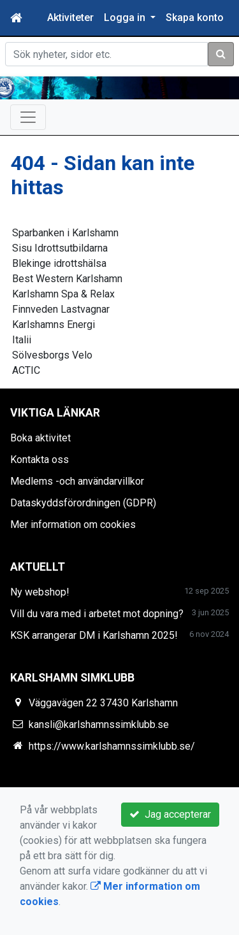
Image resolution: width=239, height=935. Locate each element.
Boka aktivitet (40, 438)
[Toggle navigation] (28, 117)
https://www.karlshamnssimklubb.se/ (112, 746)
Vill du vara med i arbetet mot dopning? (97, 614)
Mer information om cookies (73, 524)
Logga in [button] (126, 17)
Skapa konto (195, 17)
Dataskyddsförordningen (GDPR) (83, 503)
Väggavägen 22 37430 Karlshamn (103, 703)
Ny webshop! (39, 592)
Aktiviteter (70, 17)
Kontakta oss (39, 459)
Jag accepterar (170, 814)
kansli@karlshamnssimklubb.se (99, 724)
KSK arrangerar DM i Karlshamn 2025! (94, 635)
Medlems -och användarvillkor (77, 481)
